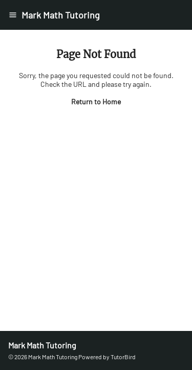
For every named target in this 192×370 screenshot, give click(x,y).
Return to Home (96, 101)
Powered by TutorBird (107, 356)
